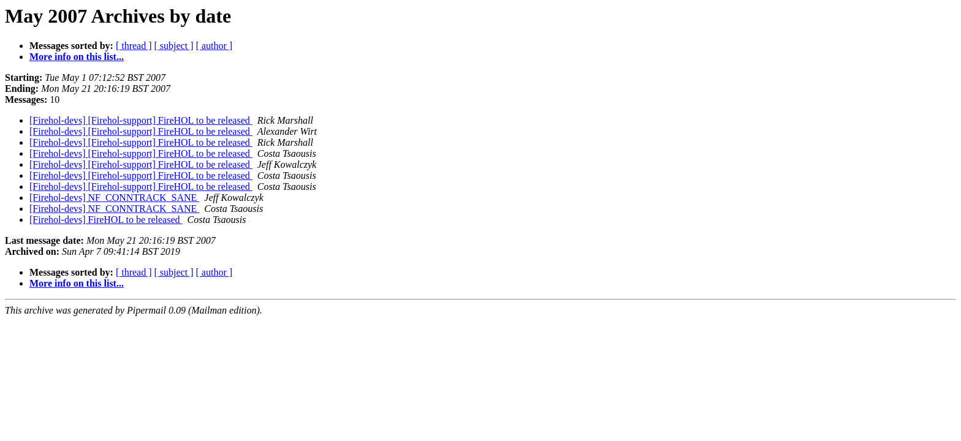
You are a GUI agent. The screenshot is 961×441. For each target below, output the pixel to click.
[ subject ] (174, 45)
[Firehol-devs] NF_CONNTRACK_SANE (114, 197)
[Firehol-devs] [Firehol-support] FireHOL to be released (141, 120)
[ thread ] (134, 45)
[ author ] (214, 45)
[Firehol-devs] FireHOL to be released (106, 219)
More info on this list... (76, 56)
